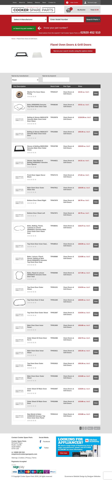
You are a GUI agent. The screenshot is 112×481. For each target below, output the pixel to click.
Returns (37, 2)
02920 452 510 (90, 32)
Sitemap (14, 458)
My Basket (81, 10)
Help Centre (74, 2)
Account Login (92, 2)
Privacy (28, 458)
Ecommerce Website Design (75, 476)
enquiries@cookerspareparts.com (24, 454)
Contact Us (51, 2)
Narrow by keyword (49, 76)
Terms (34, 458)
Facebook (46, 441)
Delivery (30, 2)
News (44, 2)
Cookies (21, 458)
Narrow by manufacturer (20, 76)
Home (15, 2)
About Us (22, 2)
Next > (90, 428)
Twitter (46, 448)
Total (95, 10)
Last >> (97, 428)
